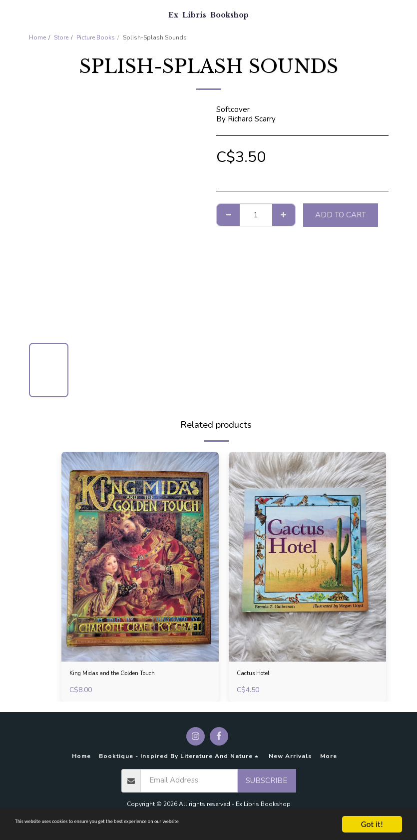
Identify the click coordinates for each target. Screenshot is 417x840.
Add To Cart (340, 215)
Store (61, 37)
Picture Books (95, 37)
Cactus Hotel (259, 675)
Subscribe (266, 784)
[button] (10, 14)
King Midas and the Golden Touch (126, 675)
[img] (140, 557)
